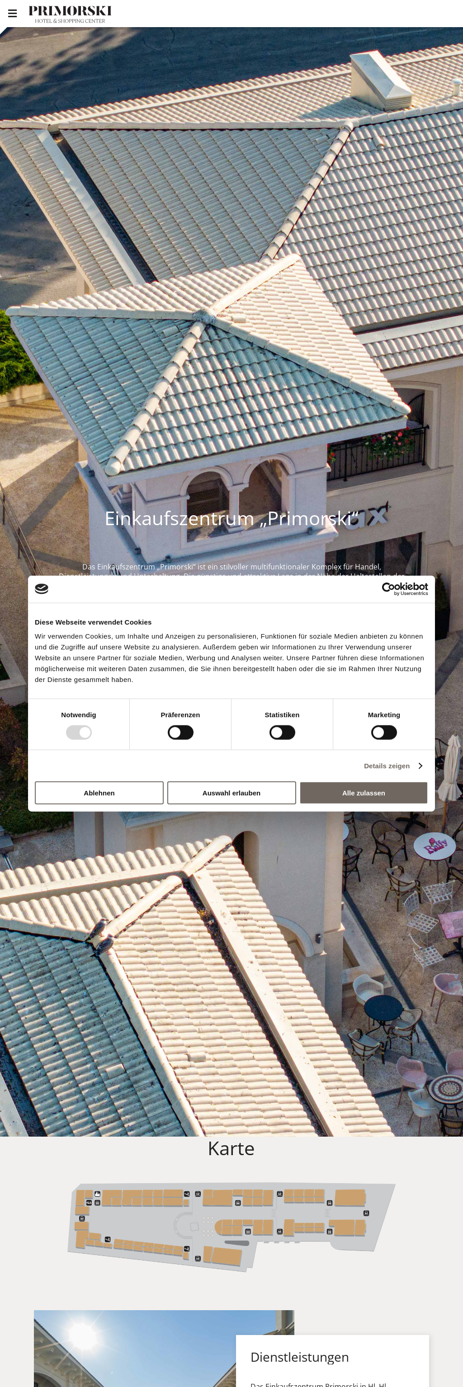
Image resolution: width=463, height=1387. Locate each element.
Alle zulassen (363, 793)
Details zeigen (387, 765)
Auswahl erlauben (231, 793)
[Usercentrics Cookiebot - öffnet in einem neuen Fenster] (388, 589)
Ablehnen (99, 793)
